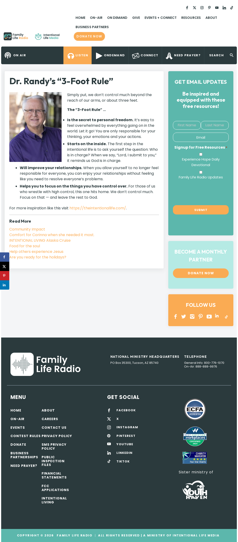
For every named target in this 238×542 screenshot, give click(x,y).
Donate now (89, 36)
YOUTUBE (209, 316)
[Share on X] (4, 266)
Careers (50, 419)
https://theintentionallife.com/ (97, 208)
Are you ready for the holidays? (37, 257)
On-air (17, 419)
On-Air (96, 17)
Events (17, 427)
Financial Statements (54, 475)
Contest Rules (25, 436)
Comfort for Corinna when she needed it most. (51, 235)
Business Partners (92, 27)
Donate (18, 444)
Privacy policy (57, 436)
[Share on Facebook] (4, 257)
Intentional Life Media (195, 535)
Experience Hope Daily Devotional (201, 162)
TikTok (226, 316)
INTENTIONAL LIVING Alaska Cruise (40, 240)
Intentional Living (54, 500)
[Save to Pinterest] (4, 275)
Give (136, 17)
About (211, 17)
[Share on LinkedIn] (4, 285)
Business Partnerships (24, 455)
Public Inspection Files (53, 461)
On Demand (117, 17)
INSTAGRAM (192, 316)
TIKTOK (123, 461)
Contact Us (54, 427)
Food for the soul (24, 246)
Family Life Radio (66, 38)
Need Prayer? (23, 465)
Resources (191, 17)
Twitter (184, 316)
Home (80, 17)
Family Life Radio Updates (201, 177)
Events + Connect (161, 17)
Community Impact (27, 229)
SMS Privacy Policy (54, 446)
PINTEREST (200, 316)
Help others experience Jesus (36, 251)
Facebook (175, 316)
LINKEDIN (217, 316)
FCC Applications (55, 488)
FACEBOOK (126, 410)
